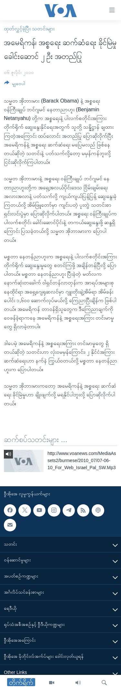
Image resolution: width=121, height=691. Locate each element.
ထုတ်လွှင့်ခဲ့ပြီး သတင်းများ (29, 28)
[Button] (14, 84)
